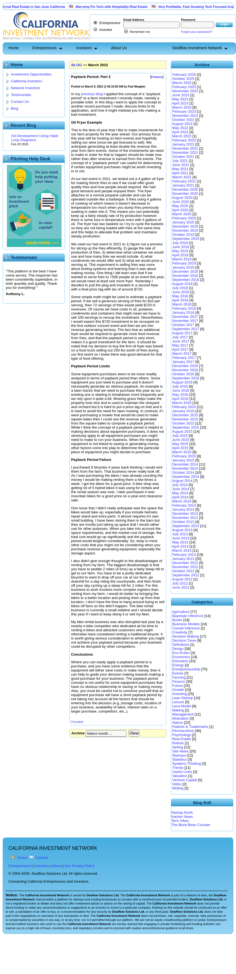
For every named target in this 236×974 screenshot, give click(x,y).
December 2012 (185, 563)
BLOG (76, 65)
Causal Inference (186, 628)
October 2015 (183, 423)
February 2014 (184, 505)
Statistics (179, 759)
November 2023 (185, 91)
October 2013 (183, 522)
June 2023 (180, 95)
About (57, 866)
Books (177, 620)
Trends (177, 768)
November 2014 (185, 468)
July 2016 (180, 386)
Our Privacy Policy (79, 866)
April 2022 (180, 132)
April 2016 (180, 399)
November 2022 (185, 116)
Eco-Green (181, 653)
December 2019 (185, 226)
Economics (181, 657)
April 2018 (180, 300)
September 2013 (185, 526)
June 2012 (180, 587)
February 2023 (184, 111)
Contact (42, 858)
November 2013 (185, 518)
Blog (14, 108)
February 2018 (184, 308)
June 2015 (180, 440)
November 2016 (185, 370)
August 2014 (182, 481)
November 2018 (185, 276)
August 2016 (182, 382)
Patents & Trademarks (190, 727)
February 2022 (184, 140)
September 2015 (185, 427)
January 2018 (183, 312)
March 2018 (181, 304)
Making (178, 710)
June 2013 (180, 538)
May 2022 (180, 128)
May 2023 (180, 99)
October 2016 (183, 374)
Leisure (178, 702)
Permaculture (183, 731)
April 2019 (180, 255)
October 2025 (183, 79)
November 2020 (185, 193)
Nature (177, 722)
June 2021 (180, 165)
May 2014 (180, 493)
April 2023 (180, 103)
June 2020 (180, 202)
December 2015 (185, 415)
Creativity (180, 632)
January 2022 (183, 144)
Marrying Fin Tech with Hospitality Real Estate (117, 7)
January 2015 (183, 460)
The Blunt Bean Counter (190, 825)
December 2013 (185, 513)
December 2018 (185, 271)
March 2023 (181, 107)
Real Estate (181, 739)
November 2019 (185, 230)
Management (183, 714)
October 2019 (183, 234)
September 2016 (185, 378)
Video (177, 784)
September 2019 (185, 239)
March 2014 (181, 501)
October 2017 (183, 325)
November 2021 (185, 152)
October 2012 (183, 571)
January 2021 (183, 185)
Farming (179, 677)
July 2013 (180, 534)
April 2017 (180, 349)
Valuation (179, 776)
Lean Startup (182, 698)
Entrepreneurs (44, 48)
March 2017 (181, 353)
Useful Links (182, 772)
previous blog (92, 94)
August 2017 (182, 333)
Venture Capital (184, 780)
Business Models (186, 624)
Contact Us (20, 102)
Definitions (180, 644)
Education (180, 661)
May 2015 (180, 444)
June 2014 (180, 489)
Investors (84, 48)
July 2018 (180, 288)
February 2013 (184, 555)
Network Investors (25, 88)
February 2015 (184, 456)
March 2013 (181, 550)
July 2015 (180, 436)
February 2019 (184, 263)
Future (177, 686)
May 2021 (180, 169)
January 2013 (183, 559)
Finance (178, 681)
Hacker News (182, 817)
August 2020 (182, 198)
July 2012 (180, 583)
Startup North (182, 812)
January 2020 (183, 222)
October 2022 (183, 120)
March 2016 (181, 403)
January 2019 (183, 267)
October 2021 (183, 157)
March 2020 (181, 214)
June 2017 (180, 341)
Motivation (180, 718)
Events (177, 673)
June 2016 (180, 390)
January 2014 (183, 509)
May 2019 (180, 251)
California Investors (26, 81)
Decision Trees (184, 640)
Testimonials (21, 95)
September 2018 (185, 280)
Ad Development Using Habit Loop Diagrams (34, 138)
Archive (78, 733)
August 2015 (182, 431)
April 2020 (180, 210)
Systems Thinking (186, 763)
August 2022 (182, 124)
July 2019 (180, 243)
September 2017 (185, 329)
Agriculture (181, 612)
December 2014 (185, 464)
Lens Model (181, 706)
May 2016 (180, 394)
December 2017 (185, 317)
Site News (180, 751)
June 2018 (180, 292)
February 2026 (184, 74)
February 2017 (184, 358)
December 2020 (185, 189)
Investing (179, 694)
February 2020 (184, 218)
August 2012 (182, 579)
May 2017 (180, 345)
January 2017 (183, 362)
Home (13, 48)
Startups (179, 755)
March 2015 (181, 452)
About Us (119, 48)
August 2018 (182, 284)
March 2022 (181, 136)
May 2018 (180, 296)
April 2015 (180, 448)
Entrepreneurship (186, 669)
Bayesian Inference (187, 616)
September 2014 (185, 477)
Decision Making (185, 636)
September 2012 (185, 575)
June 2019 (180, 247)
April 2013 (180, 546)
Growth (178, 690)
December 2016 (185, 366)
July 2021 (180, 161)
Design (178, 649)
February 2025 (184, 87)
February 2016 (184, 407)
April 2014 (180, 497)
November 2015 (185, 419)
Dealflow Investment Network (197, 48)
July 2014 (180, 485)
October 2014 (183, 472)
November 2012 (185, 567)
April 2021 (180, 173)
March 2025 (181, 83)
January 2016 (183, 411)
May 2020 (180, 206)
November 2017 (185, 321)
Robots (178, 743)
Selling (177, 747)
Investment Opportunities (31, 74)
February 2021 (184, 181)
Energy (178, 665)
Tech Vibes (180, 821)
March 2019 (181, 259)
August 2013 (182, 530)
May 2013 (180, 542)
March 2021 (181, 177)
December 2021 (185, 148)
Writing (177, 788)
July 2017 (180, 337)
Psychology (181, 735)
